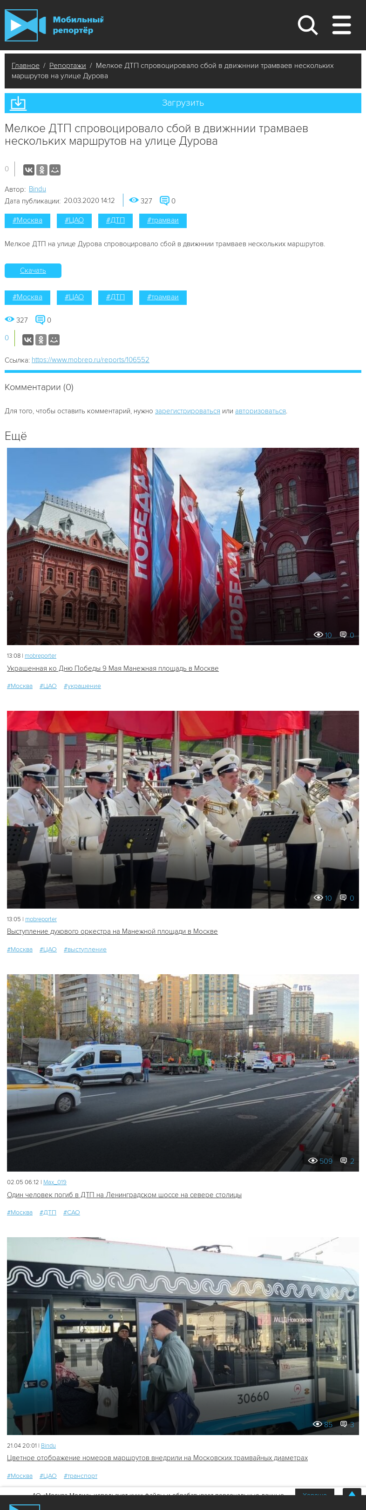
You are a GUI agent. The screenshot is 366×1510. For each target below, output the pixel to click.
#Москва (27, 220)
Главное (26, 65)
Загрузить (183, 102)
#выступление (85, 949)
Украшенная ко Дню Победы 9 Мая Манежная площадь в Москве (113, 668)
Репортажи (67, 65)
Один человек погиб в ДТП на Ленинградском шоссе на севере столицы (124, 1195)
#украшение (82, 686)
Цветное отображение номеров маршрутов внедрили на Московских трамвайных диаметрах (157, 1458)
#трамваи (163, 220)
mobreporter (40, 656)
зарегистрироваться (187, 411)
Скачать (33, 270)
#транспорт (80, 1476)
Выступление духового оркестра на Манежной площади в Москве (112, 931)
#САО (71, 1212)
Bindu (37, 189)
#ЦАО (74, 220)
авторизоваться (260, 411)
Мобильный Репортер (54, 25)
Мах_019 (55, 1182)
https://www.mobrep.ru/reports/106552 (90, 360)
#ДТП (115, 220)
